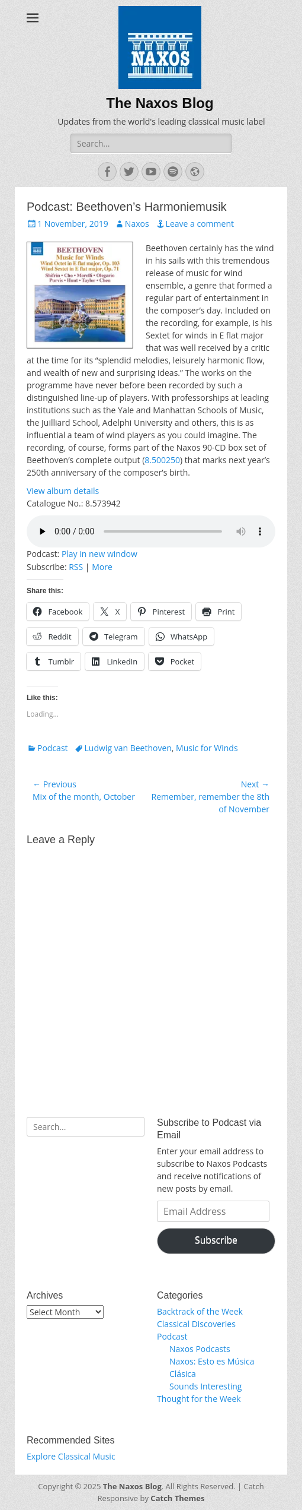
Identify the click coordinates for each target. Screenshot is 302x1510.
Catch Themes (177, 1498)
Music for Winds (207, 748)
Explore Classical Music (71, 1456)
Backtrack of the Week (200, 1311)
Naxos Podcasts (199, 1348)
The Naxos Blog (159, 103)
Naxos (137, 223)
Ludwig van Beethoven (128, 748)
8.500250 (162, 460)
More (102, 566)
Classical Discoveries (196, 1323)
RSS (76, 566)
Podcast (52, 748)
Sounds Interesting (205, 1386)
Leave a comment (200, 223)
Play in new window (99, 553)
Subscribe (216, 1239)
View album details (63, 490)
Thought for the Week (199, 1398)
